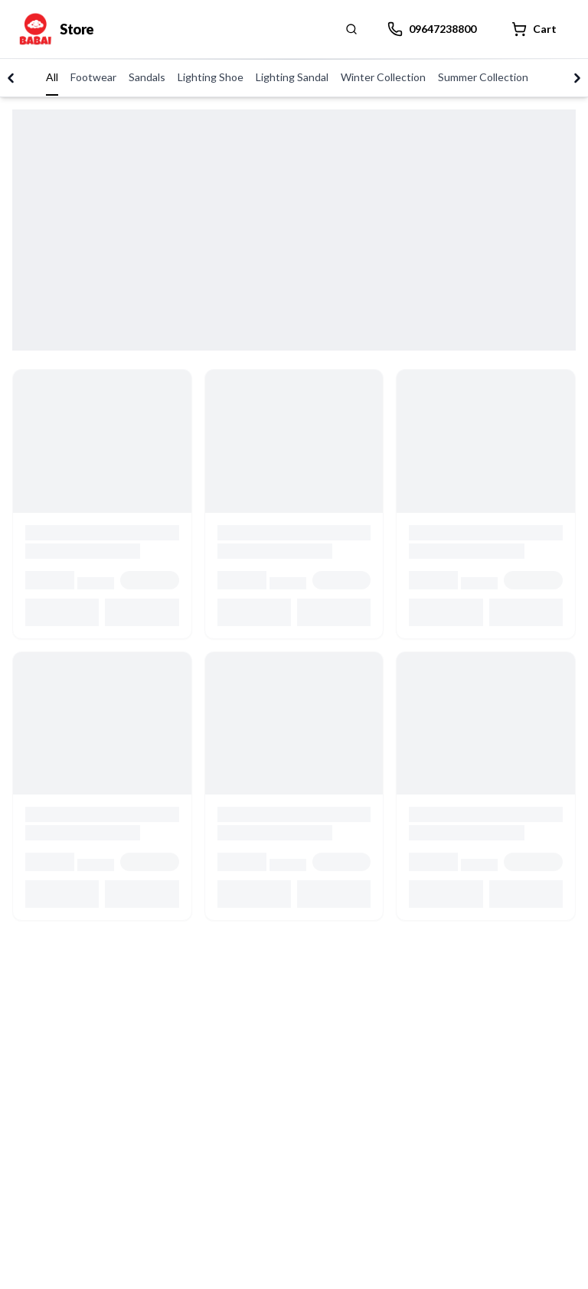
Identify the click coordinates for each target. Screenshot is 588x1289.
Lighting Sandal (292, 76)
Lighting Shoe (210, 76)
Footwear (93, 76)
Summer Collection (483, 76)
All (52, 76)
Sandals (147, 76)
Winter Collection (383, 76)
